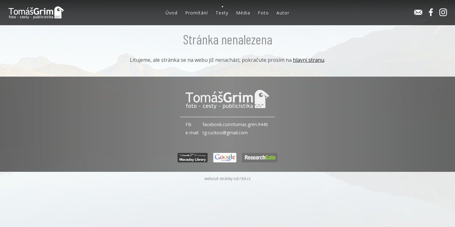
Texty (221, 13)
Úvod (172, 13)
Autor (282, 13)
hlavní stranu (308, 59)
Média (243, 13)
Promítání (196, 13)
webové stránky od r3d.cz (227, 178)
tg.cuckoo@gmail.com (225, 133)
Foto (263, 13)
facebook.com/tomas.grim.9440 (235, 124)
